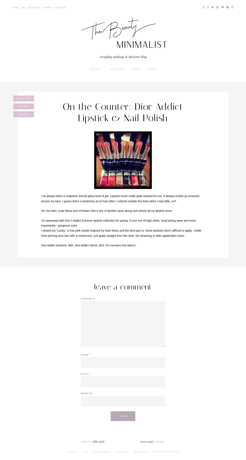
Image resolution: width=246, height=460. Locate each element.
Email (86, 374)
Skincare (117, 69)
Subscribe (60, 7)
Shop (136, 69)
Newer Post (151, 441)
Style (152, 69)
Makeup (95, 69)
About (15, 7)
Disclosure (34, 7)
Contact (47, 7)
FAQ (24, 7)
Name (86, 354)
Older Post (93, 441)
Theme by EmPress (166, 451)
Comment (23, 114)
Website (87, 393)
